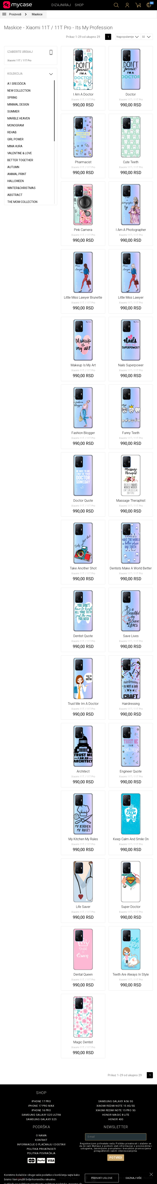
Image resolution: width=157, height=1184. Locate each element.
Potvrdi (115, 1157)
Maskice (37, 14)
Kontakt (41, 1139)
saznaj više (134, 1178)
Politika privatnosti (41, 1148)
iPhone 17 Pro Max (41, 1105)
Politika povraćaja (41, 1153)
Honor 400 (115, 1119)
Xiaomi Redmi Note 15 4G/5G (115, 1105)
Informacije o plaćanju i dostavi (41, 1144)
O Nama (41, 1135)
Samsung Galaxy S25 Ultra (41, 1114)
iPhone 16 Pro (41, 1110)
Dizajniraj (61, 5)
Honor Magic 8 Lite (115, 1114)
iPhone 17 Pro (41, 1101)
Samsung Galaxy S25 (41, 1119)
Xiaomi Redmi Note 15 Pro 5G (116, 1110)
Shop (79, 5)
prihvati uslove (101, 1178)
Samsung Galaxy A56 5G (115, 1101)
